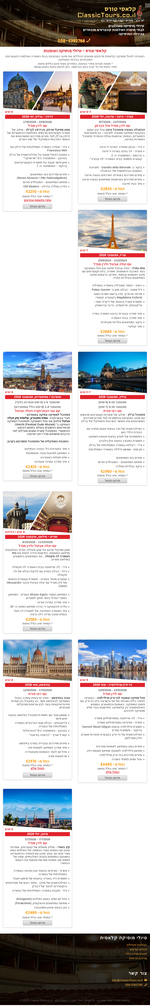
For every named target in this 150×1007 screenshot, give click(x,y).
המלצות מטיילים (137, 944)
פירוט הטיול (37, 206)
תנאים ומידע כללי (136, 953)
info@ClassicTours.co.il (129, 980)
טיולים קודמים (138, 949)
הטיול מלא (37, 768)
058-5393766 (134, 984)
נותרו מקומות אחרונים (37, 200)
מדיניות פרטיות (138, 958)
